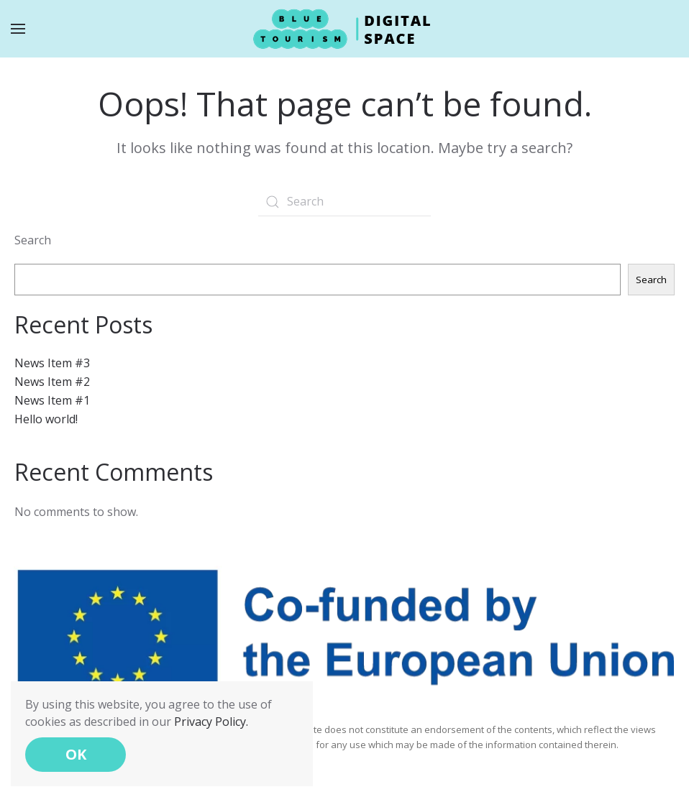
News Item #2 (52, 382)
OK (75, 754)
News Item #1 (52, 400)
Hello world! (46, 419)
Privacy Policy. (211, 721)
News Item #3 (52, 363)
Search (32, 240)
